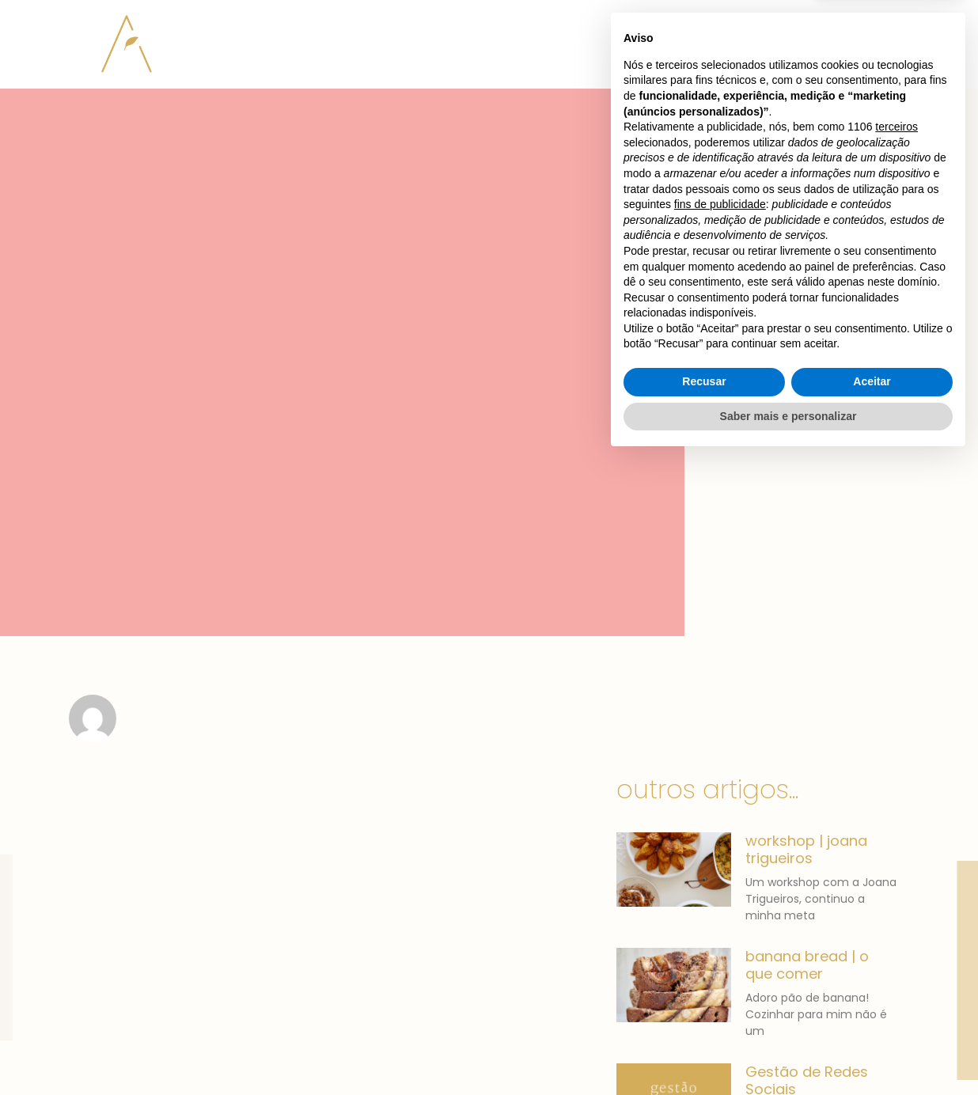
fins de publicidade (720, 840)
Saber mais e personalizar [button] (788, 1051)
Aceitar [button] (871, 1017)
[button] (830, 31)
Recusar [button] (704, 1017)
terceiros (896, 762)
